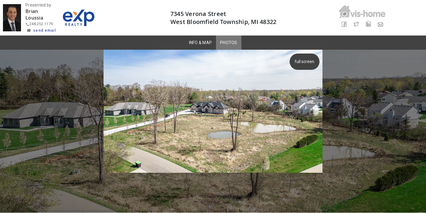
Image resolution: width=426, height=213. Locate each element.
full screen (305, 61)
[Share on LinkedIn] (368, 24)
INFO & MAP (200, 42)
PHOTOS (228, 42)
